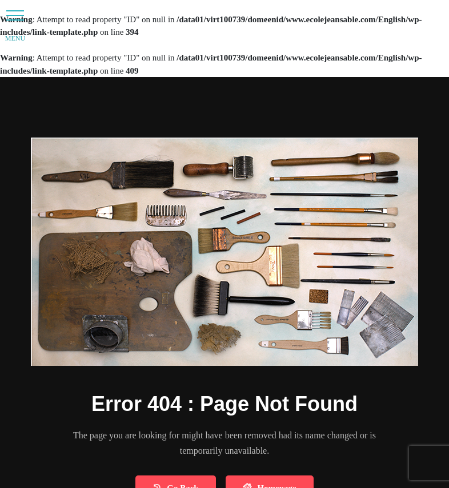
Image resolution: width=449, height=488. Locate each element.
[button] (15, 15)
